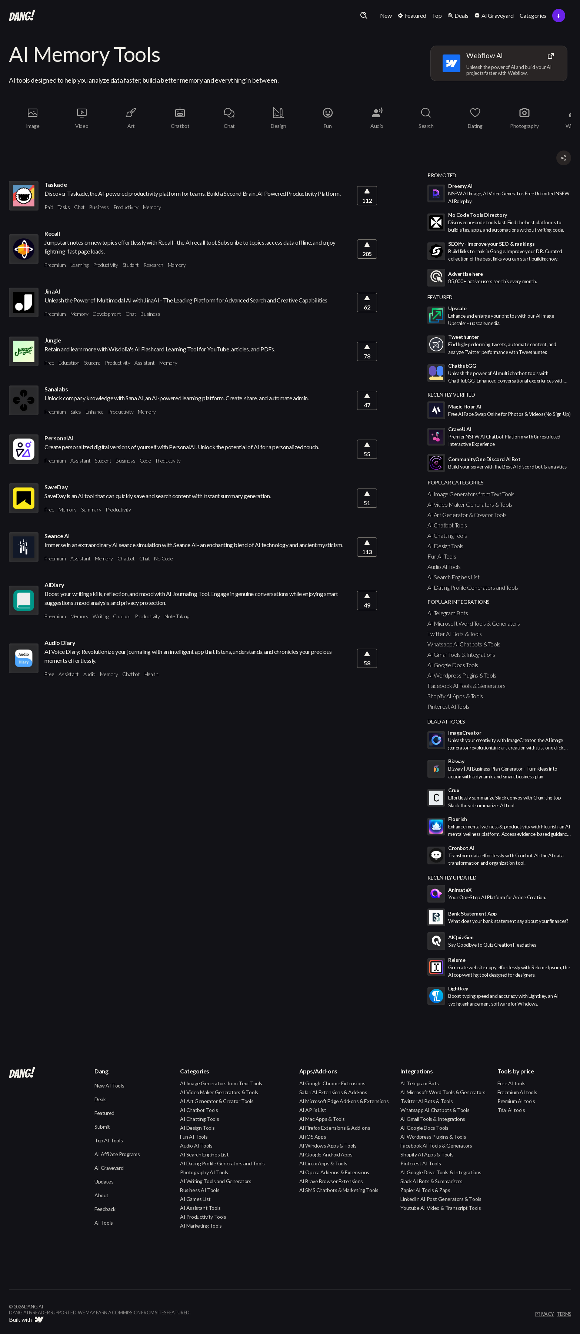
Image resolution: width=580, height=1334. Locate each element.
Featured (104, 1113)
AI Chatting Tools (447, 535)
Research (153, 265)
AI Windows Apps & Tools (328, 1145)
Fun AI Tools (441, 556)
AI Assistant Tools (200, 1208)
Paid (48, 207)
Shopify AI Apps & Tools (455, 695)
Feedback (105, 1209)
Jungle (52, 340)
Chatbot (126, 558)
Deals (100, 1099)
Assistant (144, 363)
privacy (544, 1314)
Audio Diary (60, 642)
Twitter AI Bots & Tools (454, 633)
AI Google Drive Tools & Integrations (440, 1172)
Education (69, 363)
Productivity (126, 207)
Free (49, 363)
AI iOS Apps (312, 1136)
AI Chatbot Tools (447, 525)
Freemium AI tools (517, 1092)
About (101, 1195)
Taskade (55, 184)
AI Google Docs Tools (452, 664)
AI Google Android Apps (326, 1154)
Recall (52, 233)
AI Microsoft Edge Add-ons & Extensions (344, 1101)
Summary (91, 509)
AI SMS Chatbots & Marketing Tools (339, 1190)
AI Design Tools (445, 545)
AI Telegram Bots (447, 612)
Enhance (95, 411)
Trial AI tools (511, 1110)
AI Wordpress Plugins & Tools (461, 675)
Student (131, 265)
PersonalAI (58, 437)
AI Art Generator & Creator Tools (466, 514)
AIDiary (54, 584)
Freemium (55, 265)
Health (151, 674)
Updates (103, 1181)
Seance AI (56, 535)
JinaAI (52, 291)
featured (440, 297)
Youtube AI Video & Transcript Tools (440, 1208)
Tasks (63, 207)
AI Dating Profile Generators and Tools (472, 587)
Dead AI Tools (446, 721)
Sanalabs (56, 389)
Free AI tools (511, 1083)
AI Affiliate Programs (117, 1154)
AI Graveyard (108, 1168)
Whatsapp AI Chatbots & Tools (463, 644)
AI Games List (195, 1199)
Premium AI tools (516, 1101)
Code (145, 460)
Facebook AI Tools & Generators (466, 685)
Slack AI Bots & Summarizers (431, 1181)
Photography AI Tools (204, 1172)
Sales (75, 411)
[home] (22, 15)
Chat (79, 207)
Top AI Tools (108, 1140)
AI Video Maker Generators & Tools (469, 504)
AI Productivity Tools (203, 1217)
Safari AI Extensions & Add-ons (333, 1092)
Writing (100, 616)
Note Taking (176, 616)
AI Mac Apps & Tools (322, 1119)
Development (107, 314)
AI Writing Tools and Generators (215, 1181)
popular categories (455, 482)
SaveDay (56, 486)
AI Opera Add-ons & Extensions (334, 1172)
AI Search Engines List (453, 576)
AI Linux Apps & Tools (323, 1163)
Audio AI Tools (443, 566)
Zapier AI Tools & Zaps (425, 1190)
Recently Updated (452, 877)
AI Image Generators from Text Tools (470, 493)
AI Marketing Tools (201, 1225)
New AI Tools (109, 1085)
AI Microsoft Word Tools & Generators (473, 623)
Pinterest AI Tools (448, 706)
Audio (89, 674)
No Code (163, 558)
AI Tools (103, 1222)
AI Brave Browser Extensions (331, 1181)
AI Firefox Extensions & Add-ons (334, 1128)
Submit (102, 1126)
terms (564, 1314)
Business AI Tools (199, 1190)
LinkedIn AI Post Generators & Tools (440, 1199)
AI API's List (312, 1110)
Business (99, 207)
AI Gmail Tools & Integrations (461, 654)
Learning (79, 265)
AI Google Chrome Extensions (332, 1083)
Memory (152, 207)
